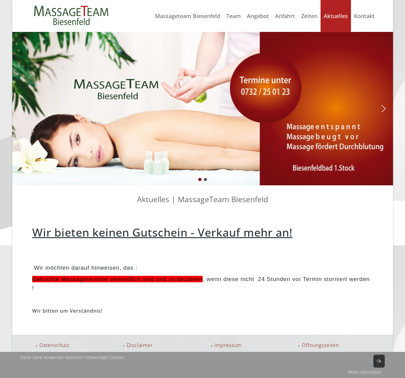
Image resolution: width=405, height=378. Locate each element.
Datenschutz (54, 345)
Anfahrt (285, 16)
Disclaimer (140, 345)
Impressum (228, 345)
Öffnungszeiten (320, 345)
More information (364, 372)
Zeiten (309, 16)
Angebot (258, 16)
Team (233, 16)
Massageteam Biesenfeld (187, 16)
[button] (22, 109)
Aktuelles (336, 16)
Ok (379, 361)
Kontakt (364, 16)
